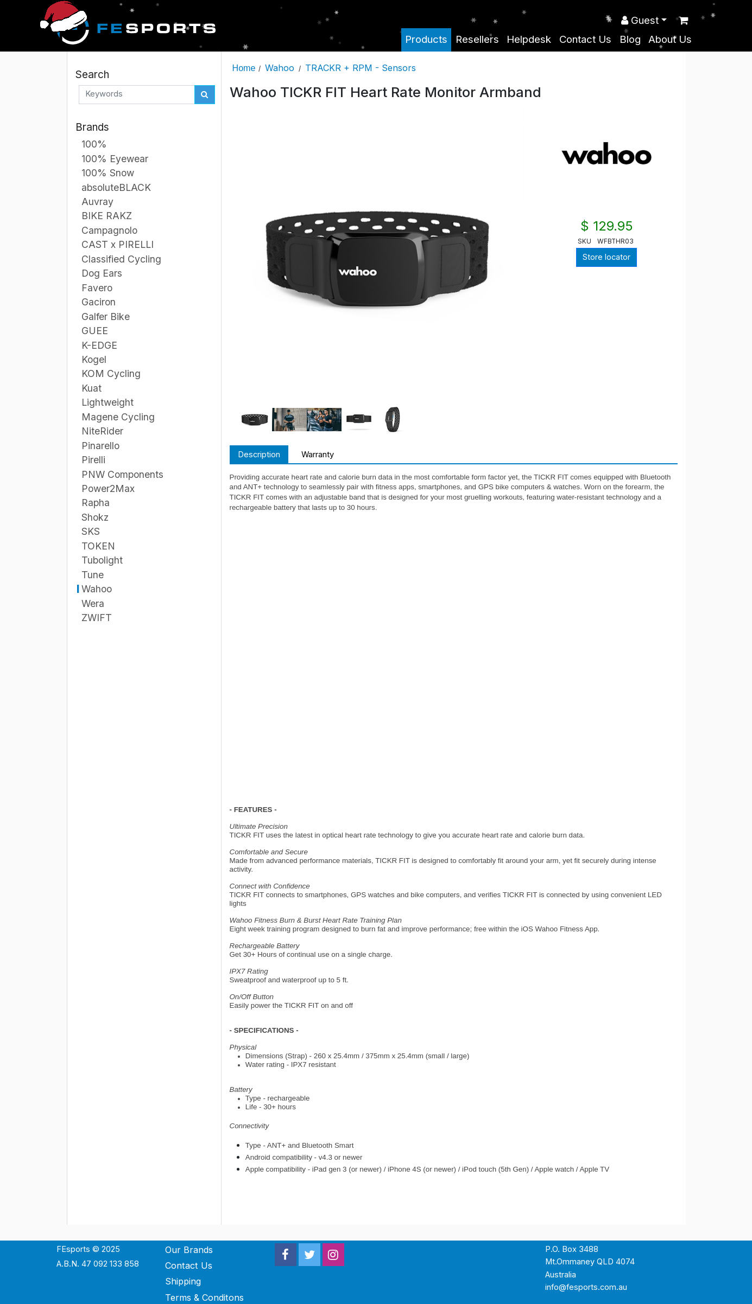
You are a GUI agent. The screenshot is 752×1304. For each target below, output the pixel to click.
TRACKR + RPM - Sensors (360, 67)
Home (244, 68)
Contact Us (585, 39)
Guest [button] (640, 20)
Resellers (477, 39)
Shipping (183, 1281)
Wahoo (279, 67)
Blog (630, 39)
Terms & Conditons (204, 1297)
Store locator (606, 257)
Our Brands (189, 1249)
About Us (670, 39)
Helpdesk (529, 39)
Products (426, 39)
